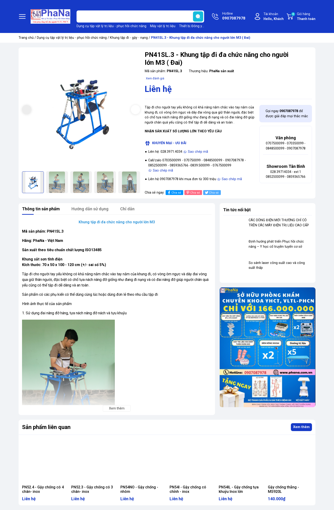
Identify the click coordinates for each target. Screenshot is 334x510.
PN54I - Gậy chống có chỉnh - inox (188, 489)
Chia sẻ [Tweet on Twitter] (211, 192)
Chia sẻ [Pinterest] (193, 192)
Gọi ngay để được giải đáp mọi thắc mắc (287, 113)
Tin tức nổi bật (237, 209)
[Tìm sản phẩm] (140, 16)
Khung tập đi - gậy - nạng (129, 38)
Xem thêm (301, 427)
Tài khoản (273, 17)
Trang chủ (26, 38)
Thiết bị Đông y (190, 26)
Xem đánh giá (155, 78)
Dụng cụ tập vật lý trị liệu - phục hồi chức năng (111, 26)
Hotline (233, 16)
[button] (135, 109)
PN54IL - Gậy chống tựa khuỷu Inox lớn (239, 489)
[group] (81, 110)
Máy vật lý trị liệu (162, 26)
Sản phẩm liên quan (46, 427)
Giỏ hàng (303, 17)
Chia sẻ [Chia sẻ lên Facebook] (174, 192)
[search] (198, 16)
